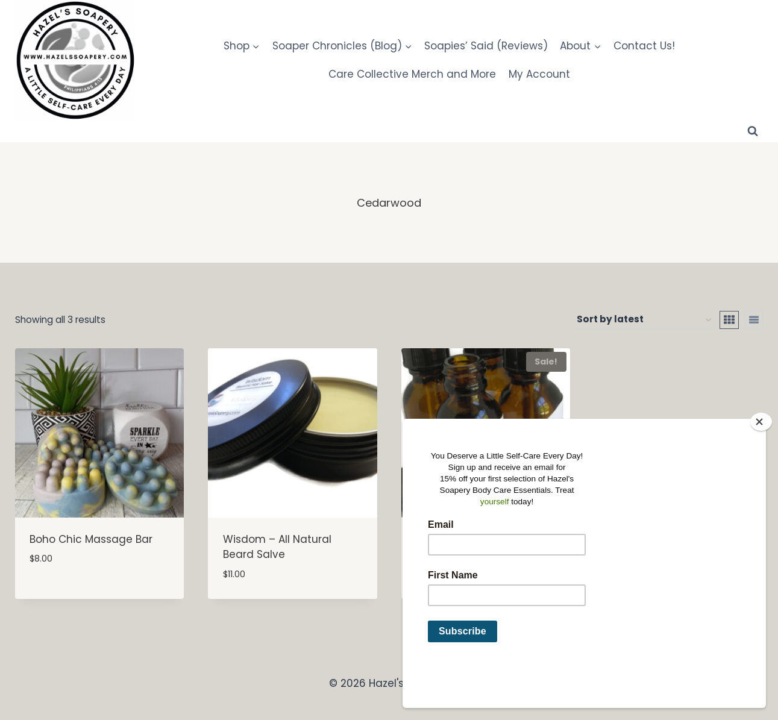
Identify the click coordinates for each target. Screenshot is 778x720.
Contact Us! (644, 46)
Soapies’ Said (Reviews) (486, 46)
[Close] (761, 462)
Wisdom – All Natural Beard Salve (277, 547)
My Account (539, 74)
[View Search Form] (753, 131)
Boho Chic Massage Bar (91, 539)
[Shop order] (644, 320)
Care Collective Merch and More (412, 74)
